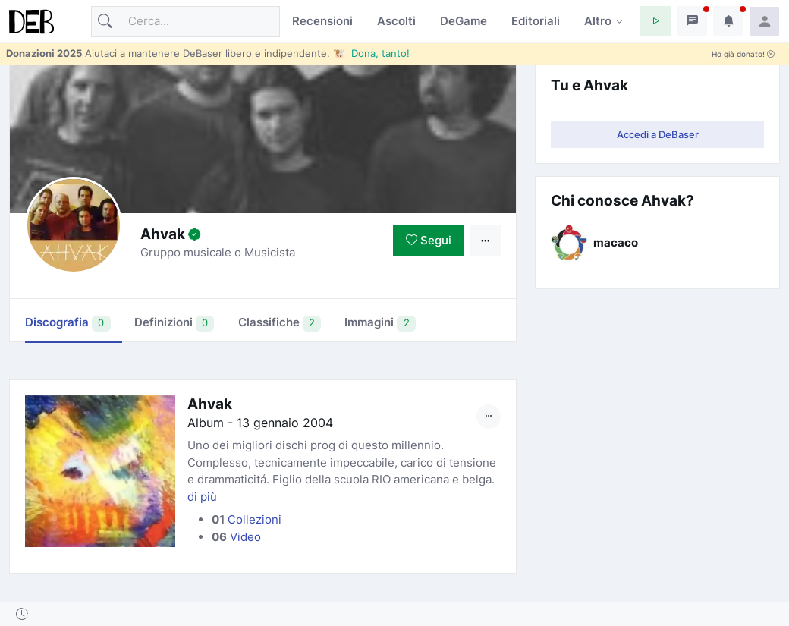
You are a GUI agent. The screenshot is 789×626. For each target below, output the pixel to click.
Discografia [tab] (68, 323)
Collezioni (254, 519)
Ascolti (396, 21)
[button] (655, 21)
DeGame (463, 21)
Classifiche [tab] (280, 323)
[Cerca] (185, 21)
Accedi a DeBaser (658, 134)
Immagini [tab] (380, 323)
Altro (597, 21)
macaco (615, 242)
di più (202, 496)
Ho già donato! (743, 54)
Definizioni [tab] (174, 323)
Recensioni (322, 21)
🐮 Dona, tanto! (371, 53)
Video (245, 537)
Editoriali (535, 21)
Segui (428, 240)
